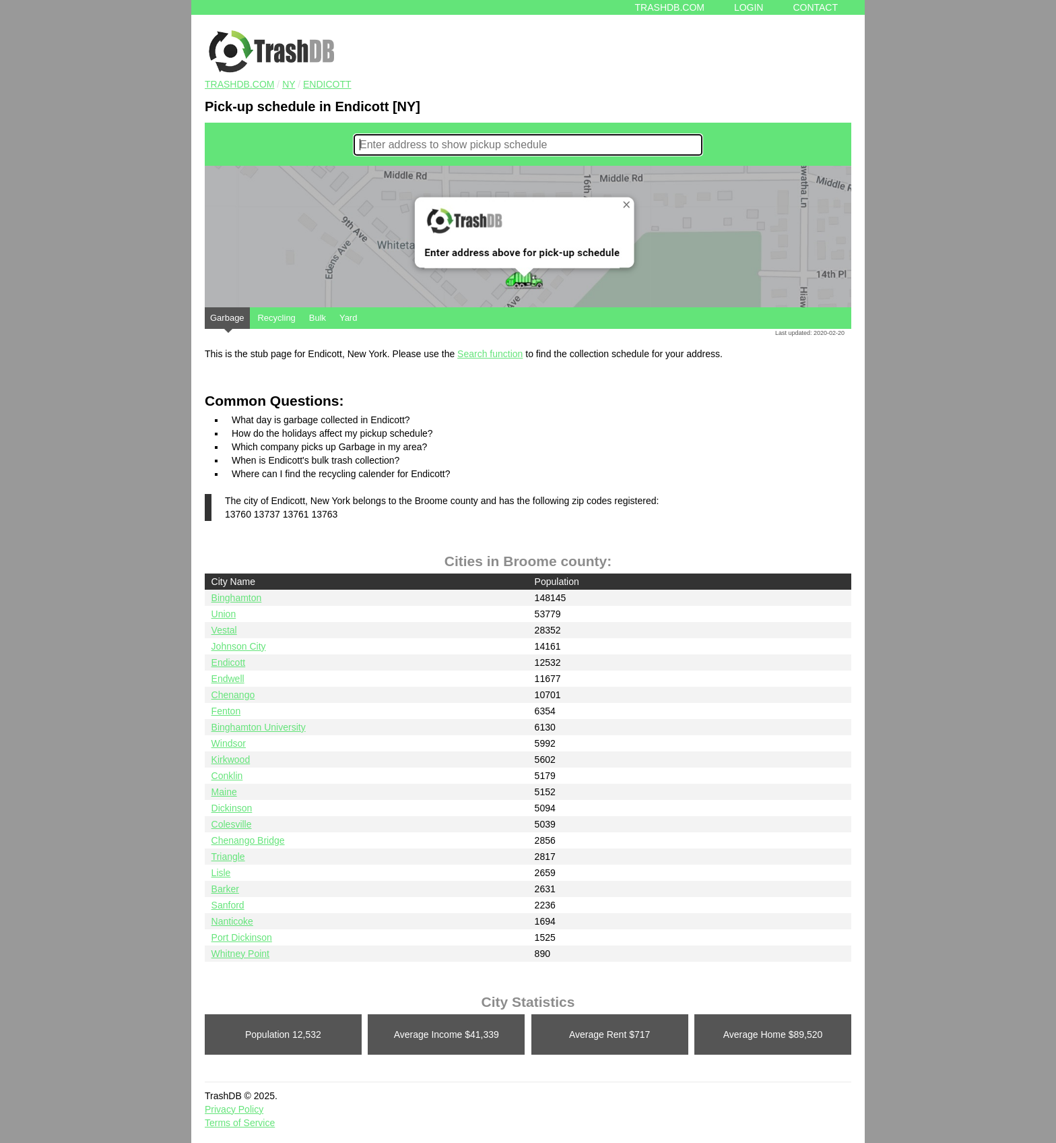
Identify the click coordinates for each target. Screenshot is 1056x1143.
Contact (815, 7)
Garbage (227, 321)
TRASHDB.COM (239, 84)
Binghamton (236, 597)
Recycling (276, 318)
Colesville (231, 824)
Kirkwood (231, 759)
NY (288, 84)
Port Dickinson (241, 937)
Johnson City (238, 646)
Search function (490, 353)
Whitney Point (240, 953)
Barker (225, 889)
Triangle (228, 856)
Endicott (327, 84)
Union (223, 614)
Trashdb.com (669, 7)
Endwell (227, 678)
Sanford (227, 905)
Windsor (228, 743)
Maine (224, 791)
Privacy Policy (234, 1109)
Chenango (233, 694)
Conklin (227, 775)
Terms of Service (240, 1122)
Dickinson (232, 808)
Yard (348, 318)
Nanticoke (232, 921)
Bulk (317, 318)
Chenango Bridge (248, 840)
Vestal (224, 630)
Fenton (226, 711)
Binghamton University (258, 727)
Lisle (221, 872)
